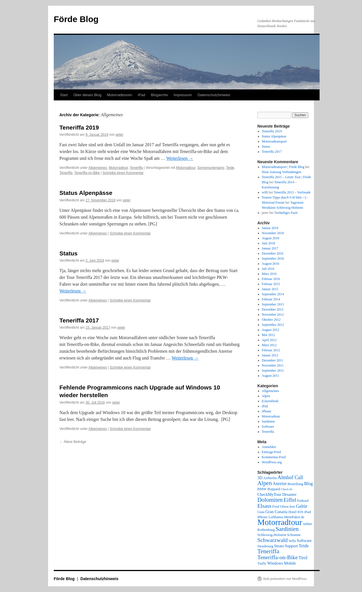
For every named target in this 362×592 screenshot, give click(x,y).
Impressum (183, 95)
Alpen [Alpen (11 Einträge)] (264, 483)
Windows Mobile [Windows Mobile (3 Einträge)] (281, 563)
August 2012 (270, 330)
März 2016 (269, 274)
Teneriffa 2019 (79, 127)
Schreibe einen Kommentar (123, 173)
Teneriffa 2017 (79, 320)
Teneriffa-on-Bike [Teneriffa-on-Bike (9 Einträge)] (277, 557)
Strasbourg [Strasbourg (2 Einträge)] (265, 546)
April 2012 (269, 340)
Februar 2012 (271, 350)
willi (265, 192)
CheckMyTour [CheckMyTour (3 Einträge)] (269, 494)
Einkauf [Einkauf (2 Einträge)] (303, 500)
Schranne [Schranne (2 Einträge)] (294, 535)
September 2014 (273, 294)
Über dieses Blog (87, 95)
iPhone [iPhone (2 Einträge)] (262, 517)
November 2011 (273, 365)
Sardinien (268, 421)
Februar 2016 (271, 279)
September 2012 (273, 325)
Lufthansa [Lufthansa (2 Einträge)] (275, 517)
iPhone (266, 411)
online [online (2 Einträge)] (307, 524)
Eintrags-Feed (271, 452)
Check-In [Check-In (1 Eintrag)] (286, 489)
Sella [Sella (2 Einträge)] (292, 541)
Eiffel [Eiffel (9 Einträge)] (289, 500)
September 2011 (273, 371)
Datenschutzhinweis (213, 95)
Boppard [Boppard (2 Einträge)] (274, 489)
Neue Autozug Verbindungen (281, 172)
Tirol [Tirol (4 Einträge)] (303, 557)
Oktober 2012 (271, 320)
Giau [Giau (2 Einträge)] (260, 512)
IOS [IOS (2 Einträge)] (300, 512)
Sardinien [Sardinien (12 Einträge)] (287, 529)
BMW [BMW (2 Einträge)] (262, 489)
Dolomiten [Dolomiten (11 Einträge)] (270, 499)
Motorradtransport (274, 141)
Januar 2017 (270, 248)
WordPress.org (272, 462)
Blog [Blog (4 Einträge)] (308, 483)
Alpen (266, 396)
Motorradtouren (119, 95)
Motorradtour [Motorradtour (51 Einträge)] (279, 522)
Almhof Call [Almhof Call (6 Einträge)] (290, 477)
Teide (230, 168)
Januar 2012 (270, 355)
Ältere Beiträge (72, 442)
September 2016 (273, 259)
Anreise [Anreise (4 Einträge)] (279, 483)
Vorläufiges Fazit (286, 213)
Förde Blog (76, 19)
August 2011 (270, 376)
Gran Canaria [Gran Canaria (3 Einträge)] (276, 511)
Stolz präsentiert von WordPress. (285, 579)
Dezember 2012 (272, 309)
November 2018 (273, 233)
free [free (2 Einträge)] (292, 506)
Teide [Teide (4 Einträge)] (304, 545)
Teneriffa (136, 168)
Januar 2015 (270, 289)
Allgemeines (98, 168)
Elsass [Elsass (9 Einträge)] (264, 506)
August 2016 (270, 264)
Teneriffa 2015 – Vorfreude (292, 192)
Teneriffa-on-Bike (87, 173)
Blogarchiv (159, 95)
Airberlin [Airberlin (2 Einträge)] (270, 478)
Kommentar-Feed (274, 457)
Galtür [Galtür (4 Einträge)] (301, 506)
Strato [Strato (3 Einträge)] (279, 546)
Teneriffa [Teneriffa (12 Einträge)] (268, 551)
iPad (141, 95)
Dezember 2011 (272, 360)
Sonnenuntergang (210, 168)
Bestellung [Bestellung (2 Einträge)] (295, 484)
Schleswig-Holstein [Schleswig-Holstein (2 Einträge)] (271, 535)
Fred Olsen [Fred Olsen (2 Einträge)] (280, 506)
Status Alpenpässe (85, 193)
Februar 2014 (271, 299)
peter (119, 135)
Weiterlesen (179, 158)
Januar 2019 (270, 228)
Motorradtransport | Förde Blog (283, 167)
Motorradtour (118, 168)
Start (64, 95)
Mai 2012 (268, 335)
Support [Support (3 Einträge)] (291, 546)
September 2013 (273, 304)
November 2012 (273, 315)
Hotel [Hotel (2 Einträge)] (292, 512)
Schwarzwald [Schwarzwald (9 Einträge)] (272, 540)
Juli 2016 (268, 269)
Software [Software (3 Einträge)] (304, 540)
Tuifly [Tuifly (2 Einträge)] (261, 563)
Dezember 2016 (272, 253)
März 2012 (269, 345)
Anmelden (269, 447)
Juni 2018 (268, 243)
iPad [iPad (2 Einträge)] (307, 512)
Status (68, 253)
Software (268, 427)
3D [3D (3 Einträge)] (259, 477)
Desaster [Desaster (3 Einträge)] (289, 494)
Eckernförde (270, 401)
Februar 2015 (271, 284)
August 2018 (270, 238)
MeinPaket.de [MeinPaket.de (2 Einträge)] (294, 517)
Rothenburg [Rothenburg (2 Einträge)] (266, 530)
